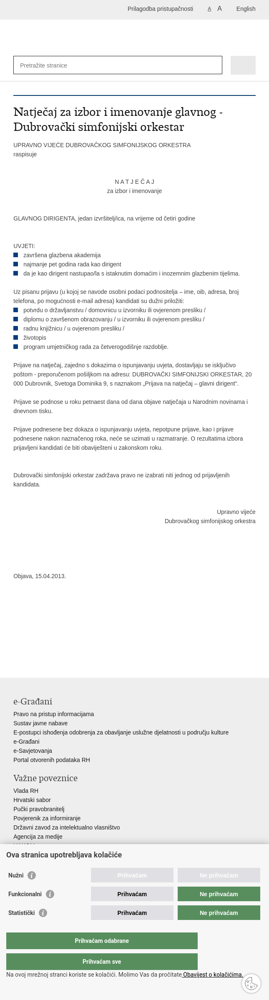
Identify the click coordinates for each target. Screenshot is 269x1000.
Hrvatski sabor (31, 800)
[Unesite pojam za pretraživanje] (50, 65)
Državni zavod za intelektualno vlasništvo (66, 827)
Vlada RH (25, 790)
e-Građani (26, 741)
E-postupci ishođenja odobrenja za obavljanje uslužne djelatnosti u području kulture (121, 732)
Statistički (21, 929)
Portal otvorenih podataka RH (51, 760)
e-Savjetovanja (32, 750)
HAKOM (24, 845)
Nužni (15, 892)
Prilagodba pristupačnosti (160, 8)
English (246, 8)
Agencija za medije (38, 836)
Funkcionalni (25, 910)
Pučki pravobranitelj (38, 809)
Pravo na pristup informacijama (53, 714)
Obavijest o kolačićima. (212, 974)
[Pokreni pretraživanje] (214, 65)
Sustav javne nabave (40, 723)
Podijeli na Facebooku (35, 648)
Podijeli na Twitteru (53, 648)
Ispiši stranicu (17, 648)
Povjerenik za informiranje (46, 818)
